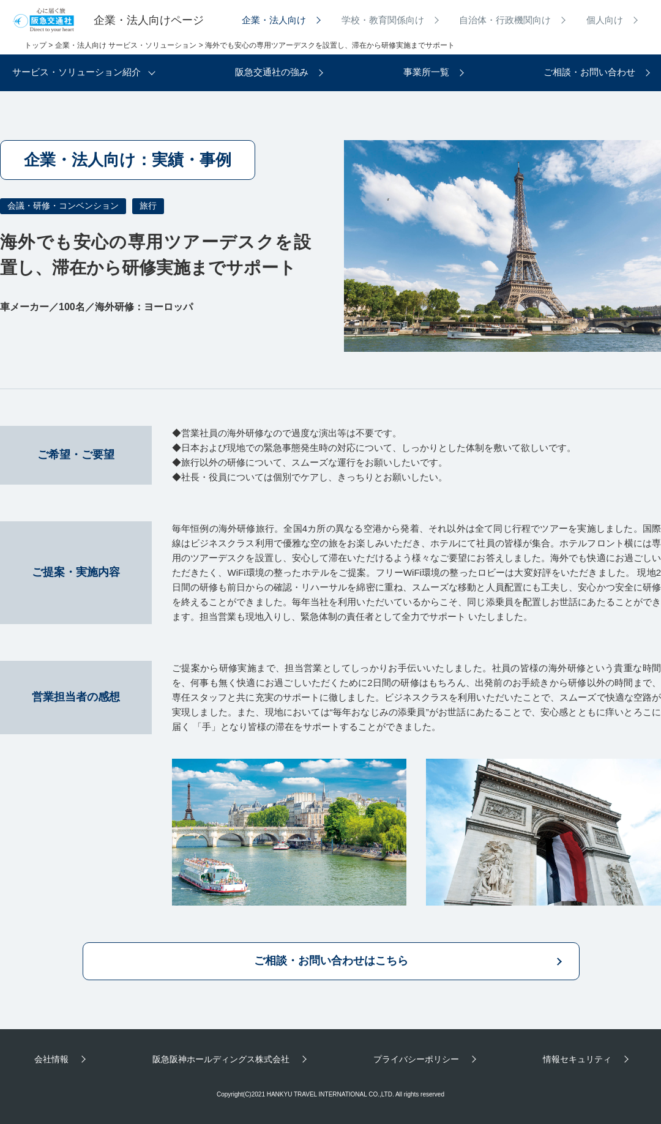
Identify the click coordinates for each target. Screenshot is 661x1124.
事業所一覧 (426, 72)
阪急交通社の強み (271, 72)
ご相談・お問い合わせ (589, 72)
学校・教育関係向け (383, 20)
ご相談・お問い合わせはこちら (331, 961)
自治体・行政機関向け (505, 20)
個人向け (604, 20)
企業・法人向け (274, 20)
